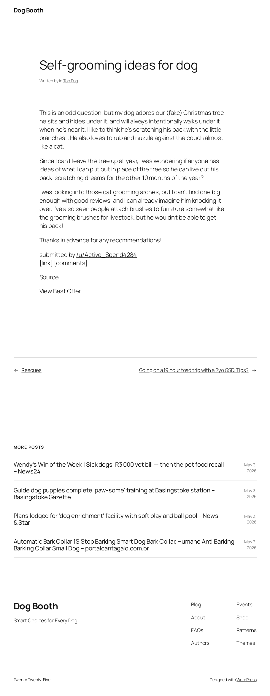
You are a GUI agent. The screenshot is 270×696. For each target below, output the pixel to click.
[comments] (71, 263)
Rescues (31, 370)
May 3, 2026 (250, 467)
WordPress (246, 679)
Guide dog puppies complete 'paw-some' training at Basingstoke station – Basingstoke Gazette (114, 493)
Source (49, 277)
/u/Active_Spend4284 (106, 254)
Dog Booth (29, 10)
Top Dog (70, 80)
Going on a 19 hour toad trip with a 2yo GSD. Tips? (194, 370)
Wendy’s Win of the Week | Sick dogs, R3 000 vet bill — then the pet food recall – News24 (119, 468)
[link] (46, 263)
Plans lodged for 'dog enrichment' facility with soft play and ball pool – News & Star (116, 519)
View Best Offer (60, 291)
